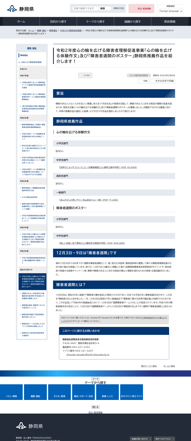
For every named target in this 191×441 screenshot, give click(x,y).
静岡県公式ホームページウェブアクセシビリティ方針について (104, 418)
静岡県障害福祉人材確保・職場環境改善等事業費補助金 (33, 126)
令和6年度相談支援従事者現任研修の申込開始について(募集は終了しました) (33, 160)
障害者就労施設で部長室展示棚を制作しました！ (33, 316)
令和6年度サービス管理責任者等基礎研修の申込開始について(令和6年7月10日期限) (33, 172)
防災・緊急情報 (144, 9)
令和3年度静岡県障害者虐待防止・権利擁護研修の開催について (33, 260)
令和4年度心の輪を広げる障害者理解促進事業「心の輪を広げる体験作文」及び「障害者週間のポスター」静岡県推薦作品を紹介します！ (33, 239)
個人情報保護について (58, 418)
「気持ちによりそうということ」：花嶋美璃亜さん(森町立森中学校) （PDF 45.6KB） (99, 167)
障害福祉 (53, 31)
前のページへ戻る (149, 366)
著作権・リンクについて (28, 418)
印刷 (145, 81)
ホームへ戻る (169, 366)
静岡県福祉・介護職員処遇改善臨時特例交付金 (33, 189)
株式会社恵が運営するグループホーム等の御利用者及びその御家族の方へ (34, 148)
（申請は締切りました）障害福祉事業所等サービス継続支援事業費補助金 (34, 96)
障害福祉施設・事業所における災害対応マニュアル (33, 306)
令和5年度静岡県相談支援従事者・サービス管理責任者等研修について (33, 218)
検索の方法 (119, 8)
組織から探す (132, 21)
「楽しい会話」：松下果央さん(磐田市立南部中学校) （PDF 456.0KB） (93, 243)
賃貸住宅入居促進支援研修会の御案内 (33, 334)
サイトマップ (162, 418)
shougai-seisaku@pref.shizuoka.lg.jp (87, 355)
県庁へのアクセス (163, 402)
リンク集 (144, 418)
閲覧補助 (171, 6)
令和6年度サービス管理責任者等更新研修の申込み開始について (33, 136)
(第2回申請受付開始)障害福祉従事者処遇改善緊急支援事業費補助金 (33, 108)
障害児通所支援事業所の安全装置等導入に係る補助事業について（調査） (34, 206)
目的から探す (58, 21)
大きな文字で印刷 (164, 81)
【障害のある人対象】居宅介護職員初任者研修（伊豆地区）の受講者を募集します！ (33, 296)
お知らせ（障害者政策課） (71, 31)
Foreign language (169, 11)
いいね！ (87, 75)
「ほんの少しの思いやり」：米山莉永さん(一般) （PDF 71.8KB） (90, 200)
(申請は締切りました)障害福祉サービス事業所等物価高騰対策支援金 (34, 85)
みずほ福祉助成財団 (29, 197)
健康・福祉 (41, 31)
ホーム (21, 21)
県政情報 (169, 21)
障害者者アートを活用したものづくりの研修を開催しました (33, 325)
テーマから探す (95, 21)
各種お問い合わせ (140, 402)
